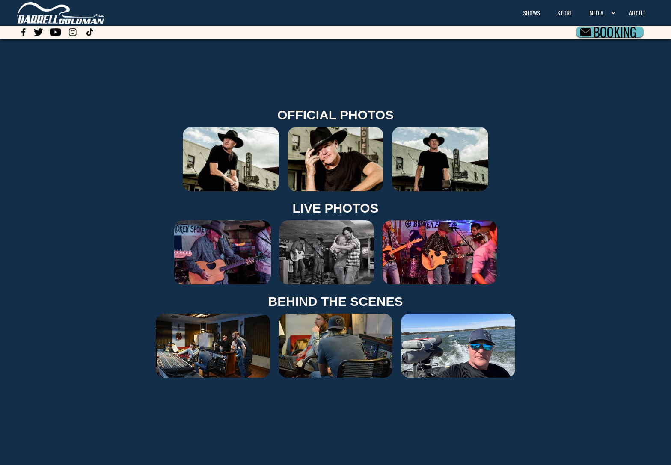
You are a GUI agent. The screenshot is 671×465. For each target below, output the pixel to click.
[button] (601, 13)
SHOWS (531, 12)
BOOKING (615, 32)
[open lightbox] (335, 159)
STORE (564, 12)
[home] (52, 12)
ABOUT (637, 12)
